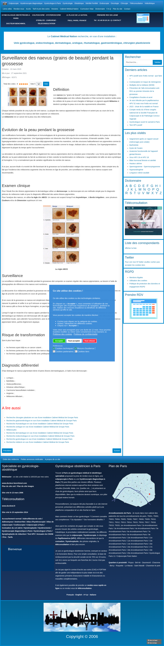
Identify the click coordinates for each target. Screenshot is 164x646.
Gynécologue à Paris (52, 3)
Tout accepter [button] (74, 341)
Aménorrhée (20, 522)
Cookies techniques (64, 348)
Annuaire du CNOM (45, 534)
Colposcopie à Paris (35, 525)
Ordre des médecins (11, 459)
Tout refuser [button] (89, 341)
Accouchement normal (11, 519)
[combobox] (139, 62)
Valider (157, 62)
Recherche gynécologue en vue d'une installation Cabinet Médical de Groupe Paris (39, 439)
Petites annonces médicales (32, 459)
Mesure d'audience (85, 348)
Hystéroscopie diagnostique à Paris (17, 531)
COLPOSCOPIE (38, 15)
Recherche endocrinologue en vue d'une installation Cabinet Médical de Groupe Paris (40, 436)
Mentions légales (136, 277)
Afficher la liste (131, 248)
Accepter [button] (59, 341)
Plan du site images (25, 486)
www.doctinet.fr (8, 506)
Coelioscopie (19, 525)
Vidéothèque (150, 3)
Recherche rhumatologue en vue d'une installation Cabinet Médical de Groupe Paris (39, 424)
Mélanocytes (11, 430)
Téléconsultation (136, 3)
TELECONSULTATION (46, 23)
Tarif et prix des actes (41, 9)
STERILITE (40, 20)
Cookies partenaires (64, 352)
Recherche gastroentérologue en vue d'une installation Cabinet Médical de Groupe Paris (41, 421)
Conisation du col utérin (12, 528)
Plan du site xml (9, 486)
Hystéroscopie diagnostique (31, 3)
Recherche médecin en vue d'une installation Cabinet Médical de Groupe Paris (37, 442)
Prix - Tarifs (8, 537)
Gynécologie (68, 3)
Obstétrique (79, 3)
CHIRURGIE (51, 20)
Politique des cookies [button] (62, 334)
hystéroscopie (90, 535)
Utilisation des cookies (138, 281)
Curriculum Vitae (87, 9)
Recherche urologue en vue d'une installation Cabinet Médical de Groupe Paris (37, 427)
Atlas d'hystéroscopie (36, 522)
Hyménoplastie (30, 528)
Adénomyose (7, 522)
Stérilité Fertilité (91, 3)
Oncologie (115, 3)
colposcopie (77, 535)
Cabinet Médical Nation (69, 9)
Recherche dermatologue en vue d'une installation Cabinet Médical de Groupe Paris (39, 433)
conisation (59, 541)
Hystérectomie (44, 528)
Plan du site (117, 9)
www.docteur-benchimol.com (14, 483)
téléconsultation (62, 544)
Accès (28, 9)
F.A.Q (109, 9)
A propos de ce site (52, 459)
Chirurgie (124, 3)
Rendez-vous (19, 9)
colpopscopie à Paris (64, 479)
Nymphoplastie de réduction (14, 534)
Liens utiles (7, 9)
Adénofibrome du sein (32, 519)
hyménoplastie (72, 541)
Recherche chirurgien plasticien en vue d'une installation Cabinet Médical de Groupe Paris (42, 417)
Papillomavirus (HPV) (67, 538)
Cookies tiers (83, 352)
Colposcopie (14, 3)
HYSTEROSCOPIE (53, 15)
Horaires (54, 9)
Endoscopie (104, 3)
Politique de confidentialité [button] (86, 334)
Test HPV (31, 534)
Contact (127, 9)
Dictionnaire (100, 9)
